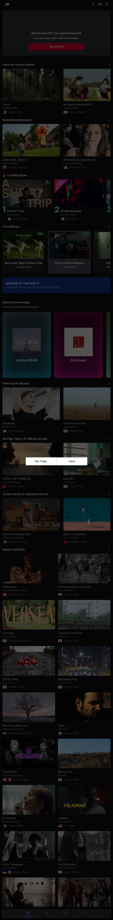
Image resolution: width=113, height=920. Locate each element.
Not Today (41, 461)
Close (72, 461)
